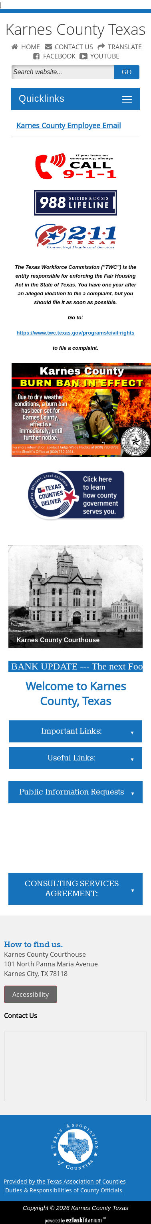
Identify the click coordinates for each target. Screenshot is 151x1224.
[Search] (64, 72)
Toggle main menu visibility (129, 95)
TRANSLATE (125, 46)
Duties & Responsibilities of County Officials (63, 1190)
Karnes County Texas (75, 29)
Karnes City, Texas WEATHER (75, 838)
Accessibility (30, 994)
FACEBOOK (59, 56)
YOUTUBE (104, 56)
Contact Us (20, 1015)
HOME (30, 46)
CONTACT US (74, 46)
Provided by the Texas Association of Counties (65, 1181)
